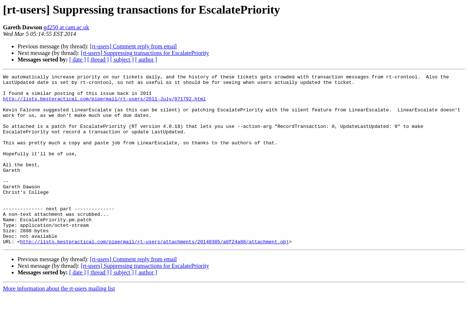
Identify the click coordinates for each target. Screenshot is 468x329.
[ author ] (146, 59)
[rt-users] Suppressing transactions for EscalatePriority (145, 53)
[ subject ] (122, 59)
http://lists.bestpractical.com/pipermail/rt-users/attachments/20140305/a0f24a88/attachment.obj (154, 275)
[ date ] (77, 59)
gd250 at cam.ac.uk (66, 27)
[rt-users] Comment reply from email (133, 46)
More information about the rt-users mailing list (59, 322)
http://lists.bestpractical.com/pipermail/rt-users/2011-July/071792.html (104, 104)
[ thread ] (98, 59)
